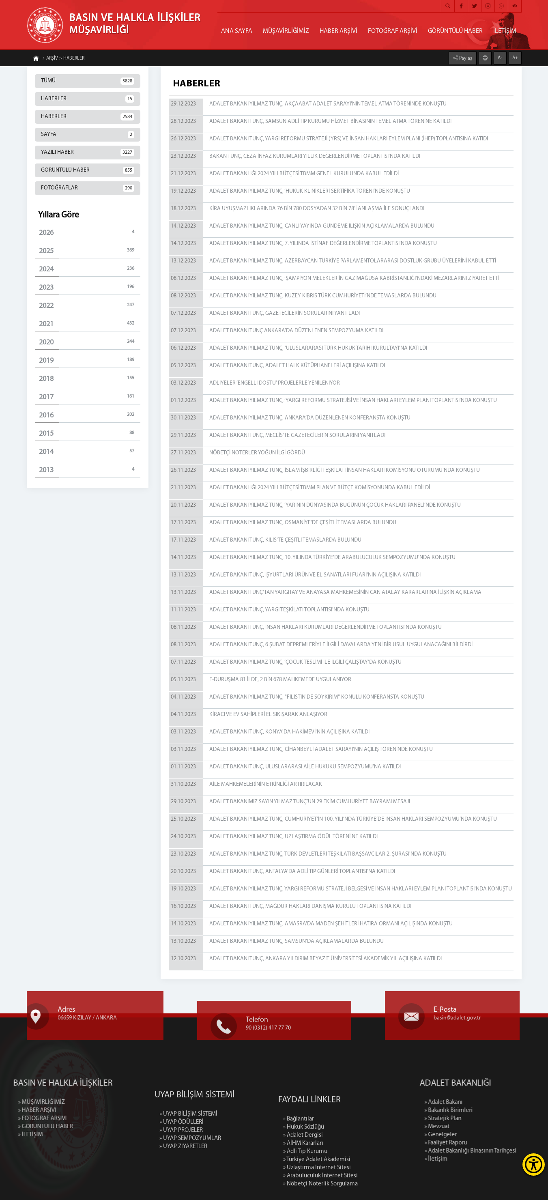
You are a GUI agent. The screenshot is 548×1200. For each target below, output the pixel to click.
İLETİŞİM (504, 31)
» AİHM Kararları (303, 1188)
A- (500, 57)
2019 (89, 360)
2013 (89, 470)
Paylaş (465, 58)
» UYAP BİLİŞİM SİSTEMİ (188, 1145)
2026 (89, 232)
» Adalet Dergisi (303, 1179)
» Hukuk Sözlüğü (303, 1171)
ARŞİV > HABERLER (63, 58)
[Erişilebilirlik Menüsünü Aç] (533, 1164)
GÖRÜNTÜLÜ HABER (455, 31)
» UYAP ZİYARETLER (183, 1178)
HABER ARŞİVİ (338, 31)
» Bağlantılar (298, 1163)
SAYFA (87, 134)
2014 (89, 451)
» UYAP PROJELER (181, 1162)
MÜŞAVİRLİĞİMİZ (286, 31)
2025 (89, 251)
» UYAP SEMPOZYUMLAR (190, 1170)
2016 (89, 415)
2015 (89, 433)
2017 (89, 397)
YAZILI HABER (87, 152)
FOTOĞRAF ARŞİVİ (392, 31)
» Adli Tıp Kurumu (305, 1196)
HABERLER (87, 99)
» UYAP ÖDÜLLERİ (181, 1154)
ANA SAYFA (236, 31)
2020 (89, 342)
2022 (89, 305)
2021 (89, 324)
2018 (89, 378)
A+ (515, 57)
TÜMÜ (87, 81)
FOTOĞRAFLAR (87, 188)
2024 (89, 269)
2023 (89, 287)
